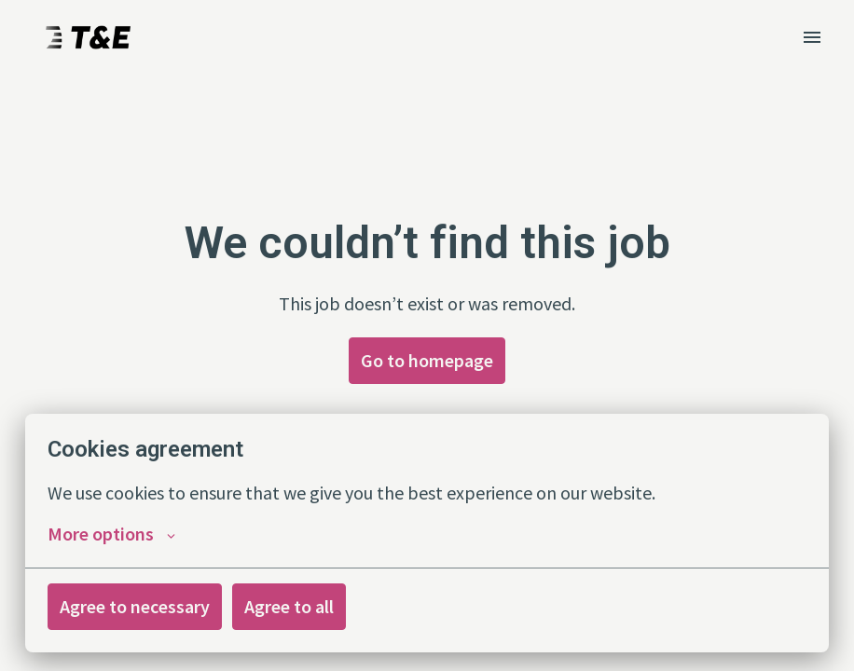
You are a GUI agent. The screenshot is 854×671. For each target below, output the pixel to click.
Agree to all (289, 606)
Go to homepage (427, 360)
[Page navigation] (812, 37)
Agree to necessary (135, 606)
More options (111, 534)
